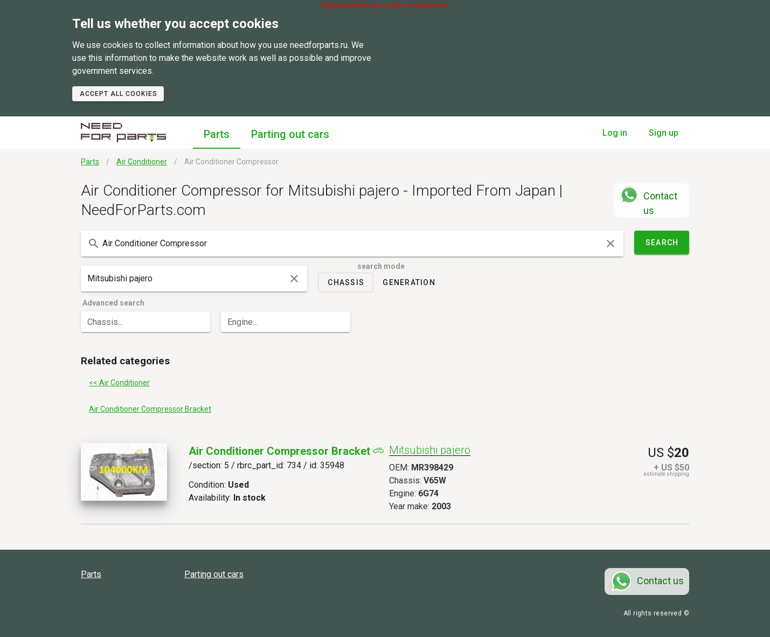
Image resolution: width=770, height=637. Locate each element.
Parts (217, 134)
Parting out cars (290, 134)
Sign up (663, 133)
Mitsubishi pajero (429, 450)
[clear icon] (610, 243)
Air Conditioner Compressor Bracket (279, 451)
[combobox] (352, 244)
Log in (614, 133)
